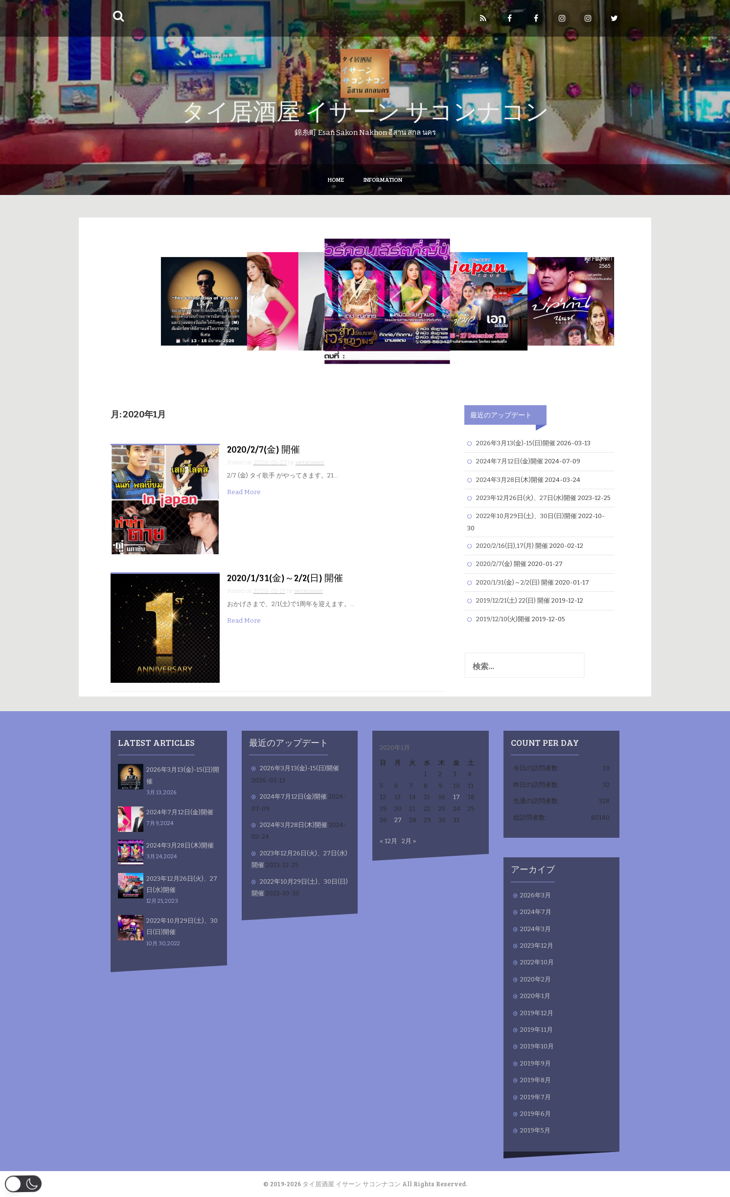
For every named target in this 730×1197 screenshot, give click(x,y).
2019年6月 (535, 1113)
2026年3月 (535, 895)
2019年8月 (535, 1080)
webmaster (310, 462)
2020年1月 (535, 996)
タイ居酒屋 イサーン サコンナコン (365, 110)
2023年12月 (536, 945)
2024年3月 (535, 929)
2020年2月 (535, 979)
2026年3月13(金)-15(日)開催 (515, 443)
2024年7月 (535, 911)
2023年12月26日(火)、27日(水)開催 (526, 497)
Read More (244, 492)
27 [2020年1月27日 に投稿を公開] (398, 820)
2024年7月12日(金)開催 (509, 461)
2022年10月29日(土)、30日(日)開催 (526, 516)
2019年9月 (535, 1063)
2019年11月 (536, 1029)
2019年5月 (535, 1130)
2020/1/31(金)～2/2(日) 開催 (285, 577)
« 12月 (388, 841)
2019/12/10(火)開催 (503, 619)
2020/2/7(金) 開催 (263, 449)
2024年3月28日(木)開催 (510, 479)
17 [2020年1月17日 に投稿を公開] (456, 797)
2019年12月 (536, 1013)
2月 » (409, 841)
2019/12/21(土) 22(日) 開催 (513, 600)
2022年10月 (537, 962)
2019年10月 (537, 1046)
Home (336, 179)
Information (383, 179)
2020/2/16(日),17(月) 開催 (512, 545)
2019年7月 (535, 1097)
